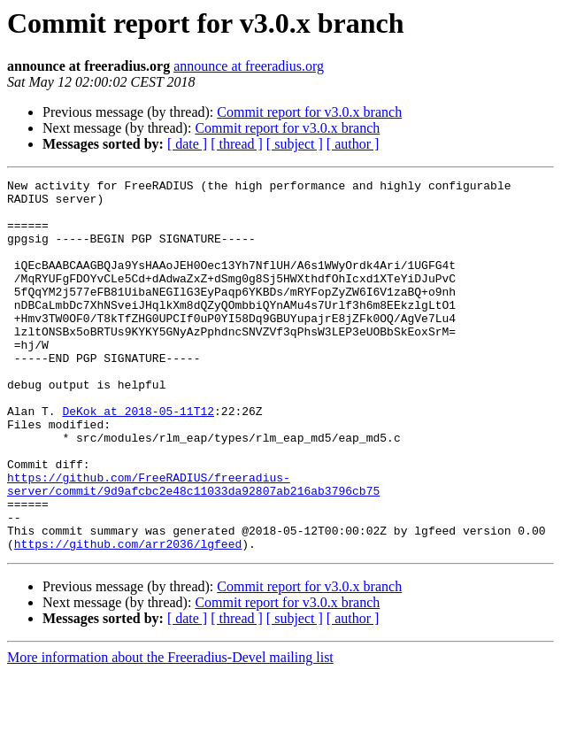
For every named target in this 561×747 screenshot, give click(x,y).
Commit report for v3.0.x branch (309, 111)
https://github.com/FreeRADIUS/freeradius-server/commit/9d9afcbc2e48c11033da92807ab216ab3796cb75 (193, 546)
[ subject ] (294, 143)
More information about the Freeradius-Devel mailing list (170, 731)
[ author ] (353, 143)
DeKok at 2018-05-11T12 (138, 458)
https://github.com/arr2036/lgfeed (128, 618)
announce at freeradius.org (248, 65)
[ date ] (187, 143)
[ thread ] (237, 143)
